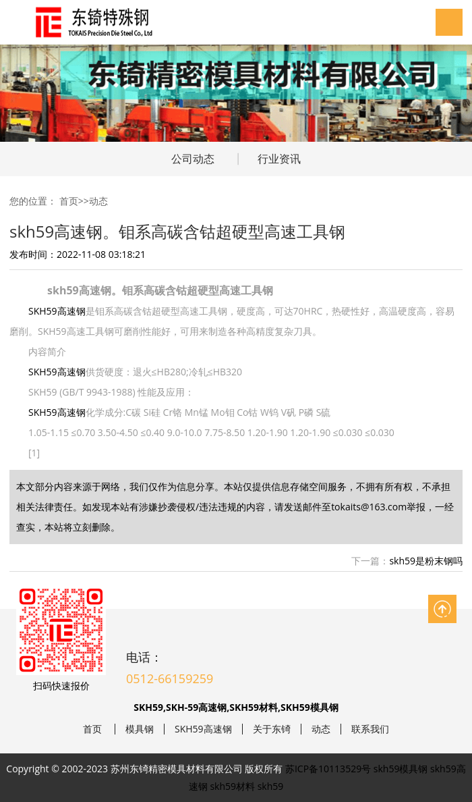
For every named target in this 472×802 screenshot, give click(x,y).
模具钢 (139, 729)
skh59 (271, 786)
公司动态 (192, 158)
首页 (68, 200)
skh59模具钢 (401, 768)
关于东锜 (272, 729)
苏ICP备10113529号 (328, 768)
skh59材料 (232, 786)
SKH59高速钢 (57, 310)
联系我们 (370, 729)
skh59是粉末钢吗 (426, 560)
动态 (98, 200)
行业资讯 (279, 158)
